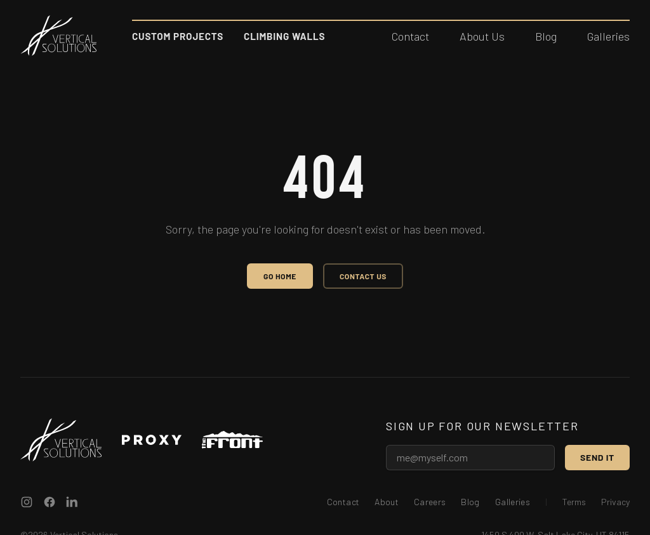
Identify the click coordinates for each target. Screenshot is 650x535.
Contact (410, 36)
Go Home (279, 276)
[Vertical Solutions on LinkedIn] (72, 502)
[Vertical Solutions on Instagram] (26, 502)
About (387, 501)
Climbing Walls (284, 36)
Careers (430, 501)
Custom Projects (177, 36)
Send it (597, 457)
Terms (574, 501)
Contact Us (363, 276)
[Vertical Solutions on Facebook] (49, 502)
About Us (482, 36)
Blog (546, 36)
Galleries (608, 36)
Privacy (615, 501)
